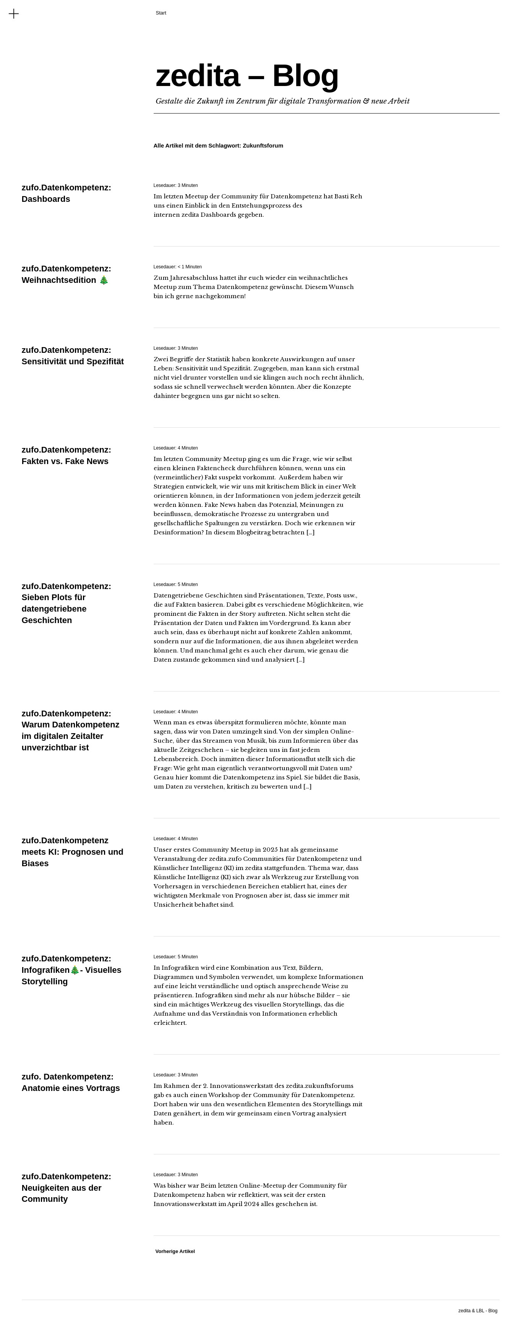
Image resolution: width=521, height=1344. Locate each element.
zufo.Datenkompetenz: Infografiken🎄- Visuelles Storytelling (72, 970)
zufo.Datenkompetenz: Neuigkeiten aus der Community (67, 1188)
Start (161, 13)
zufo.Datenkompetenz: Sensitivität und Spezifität (73, 361)
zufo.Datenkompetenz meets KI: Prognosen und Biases (72, 852)
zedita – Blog (247, 75)
